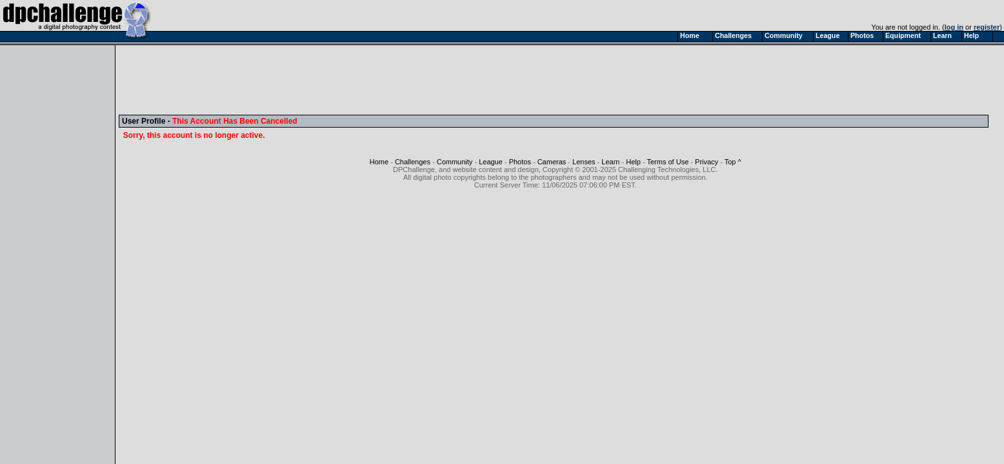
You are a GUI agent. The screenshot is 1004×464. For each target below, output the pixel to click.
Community (455, 162)
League (491, 162)
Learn (610, 162)
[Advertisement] (357, 79)
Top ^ (733, 162)
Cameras (552, 162)
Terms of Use (667, 162)
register (986, 27)
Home (379, 162)
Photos (520, 162)
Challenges (412, 162)
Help (633, 162)
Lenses (583, 162)
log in (954, 27)
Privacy (706, 162)
